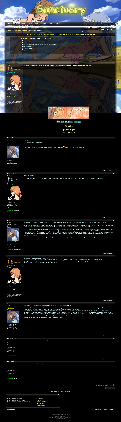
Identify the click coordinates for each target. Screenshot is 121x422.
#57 (113, 338)
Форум (16, 23)
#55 (113, 255)
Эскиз (69, 132)
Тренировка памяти (69, 125)
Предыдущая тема (55, 391)
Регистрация (110, 29)
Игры (50, 23)
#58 (113, 361)
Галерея (23, 23)
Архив (109, 409)
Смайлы (38, 398)
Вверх (113, 388)
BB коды (38, 397)
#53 (113, 173)
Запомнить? (85, 31)
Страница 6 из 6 (98, 54)
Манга (36, 23)
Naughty (64, 132)
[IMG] (37, 400)
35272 (14, 96)
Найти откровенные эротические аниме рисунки (35, 43)
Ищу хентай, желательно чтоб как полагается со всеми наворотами (39, 44)
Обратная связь (98, 409)
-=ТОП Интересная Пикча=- (68, 129)
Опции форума (23, 25)
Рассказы (43, 23)
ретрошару (51, 65)
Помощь (102, 29)
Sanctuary (105, 409)
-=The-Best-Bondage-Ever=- (68, 130)
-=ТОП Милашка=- (68, 126)
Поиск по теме (103, 60)
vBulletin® (61, 416)
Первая (105, 55)
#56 (113, 302)
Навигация (31, 25)
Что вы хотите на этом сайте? (62, 57)
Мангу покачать (26, 46)
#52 (113, 137)
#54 (113, 220)
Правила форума (40, 405)
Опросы (25, 30)
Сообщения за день (11, 25)
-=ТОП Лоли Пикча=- (69, 128)
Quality (74, 132)
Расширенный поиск (110, 25)
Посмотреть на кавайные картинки (31, 41)
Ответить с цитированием (108, 135)
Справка (18, 25)
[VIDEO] (38, 401)
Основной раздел (17, 30)
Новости (10, 23)
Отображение (110, 60)
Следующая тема (65, 391)
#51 (113, 62)
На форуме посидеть (27, 48)
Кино (57, 23)
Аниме (30, 23)
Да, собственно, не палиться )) (30, 50)
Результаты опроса (32, 51)
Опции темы (95, 60)
